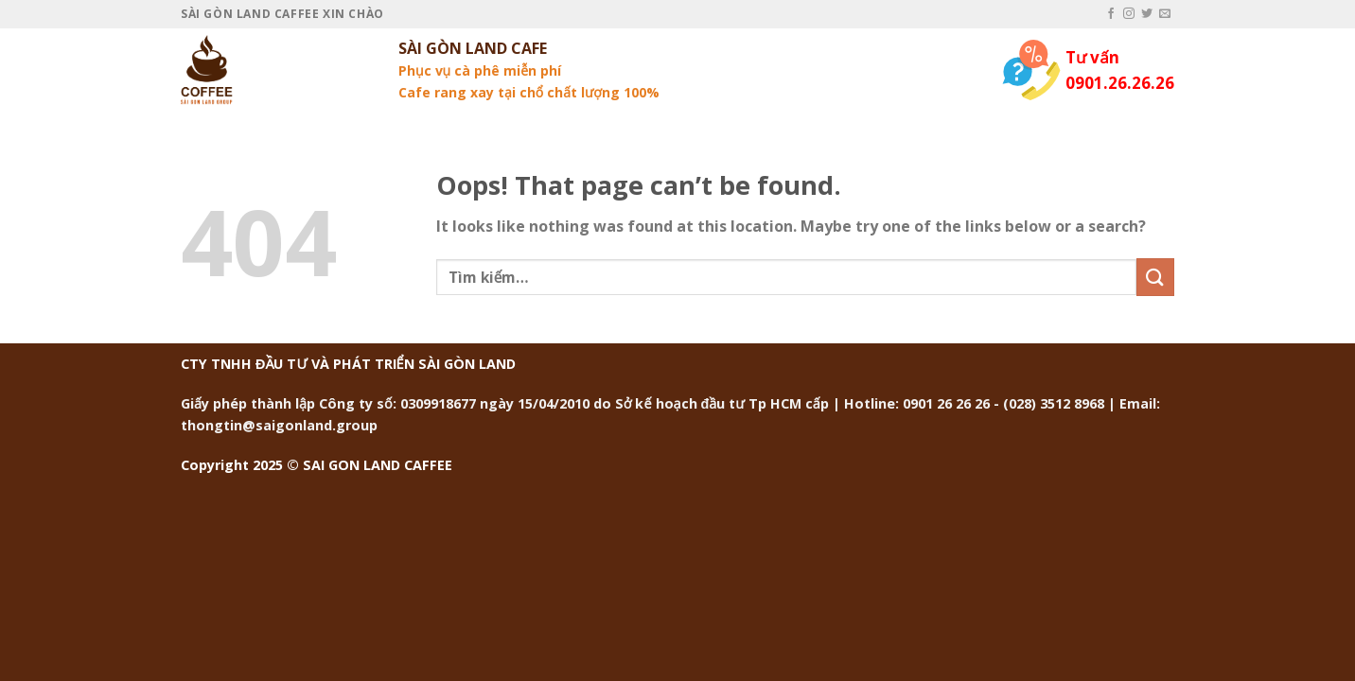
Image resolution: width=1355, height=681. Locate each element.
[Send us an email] (1164, 14)
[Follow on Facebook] (1111, 14)
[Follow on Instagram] (1129, 14)
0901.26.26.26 (1119, 83)
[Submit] (1155, 276)
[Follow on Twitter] (1147, 14)
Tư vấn (1092, 57)
